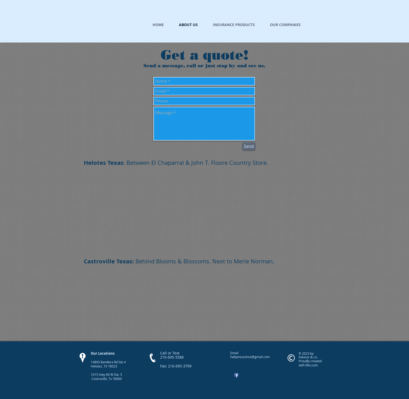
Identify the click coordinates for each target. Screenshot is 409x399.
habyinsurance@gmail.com (250, 357)
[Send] (249, 146)
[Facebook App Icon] (236, 375)
